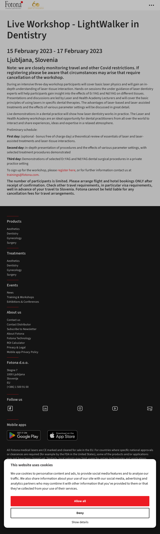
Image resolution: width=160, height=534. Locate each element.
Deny (80, 513)
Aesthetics (13, 229)
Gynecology (14, 238)
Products (14, 221)
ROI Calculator (16, 343)
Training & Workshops (20, 297)
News (10, 293)
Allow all (80, 501)
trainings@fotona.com (23, 175)
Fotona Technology (19, 338)
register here (66, 170)
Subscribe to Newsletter (21, 329)
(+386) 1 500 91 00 (18, 387)
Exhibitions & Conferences (23, 302)
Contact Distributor (19, 324)
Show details (80, 522)
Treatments (16, 253)
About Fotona (15, 334)
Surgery (11, 243)
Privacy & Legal (16, 347)
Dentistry (12, 234)
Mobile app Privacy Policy (22, 352)
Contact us (13, 320)
